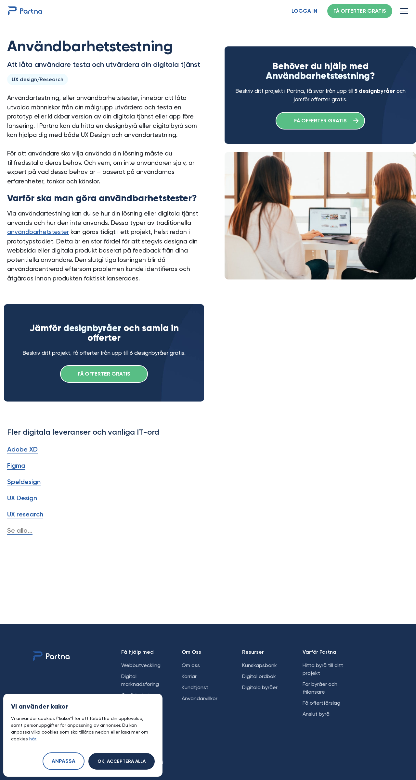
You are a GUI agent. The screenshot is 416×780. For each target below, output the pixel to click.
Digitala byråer (260, 687)
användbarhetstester (38, 232)
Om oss (191, 665)
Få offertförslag (321, 703)
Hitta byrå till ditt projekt (323, 669)
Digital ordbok (259, 676)
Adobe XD (22, 449)
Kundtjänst (195, 687)
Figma (16, 465)
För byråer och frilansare (320, 688)
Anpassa (63, 761)
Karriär (189, 676)
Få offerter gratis (359, 11)
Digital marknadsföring (140, 680)
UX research (25, 514)
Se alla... (19, 530)
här (32, 738)
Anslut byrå (316, 714)
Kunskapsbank (259, 665)
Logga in (304, 11)
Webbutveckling (141, 665)
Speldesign (24, 482)
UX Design (22, 498)
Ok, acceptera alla (122, 761)
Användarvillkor (199, 698)
